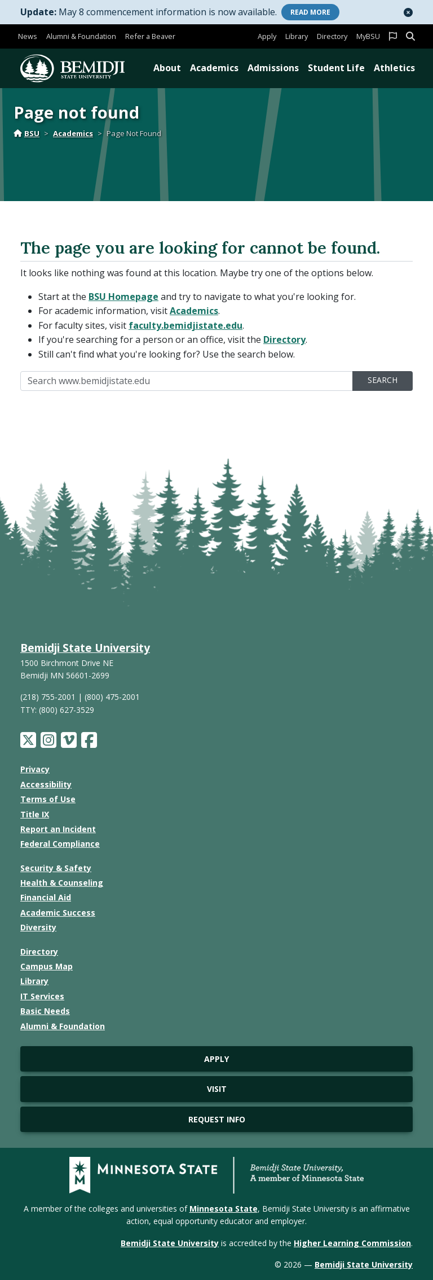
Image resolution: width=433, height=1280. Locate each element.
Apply (267, 36)
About (167, 68)
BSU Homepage (123, 296)
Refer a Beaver (150, 36)
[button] (408, 12)
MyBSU (368, 36)
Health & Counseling (61, 882)
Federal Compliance (60, 843)
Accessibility (46, 784)
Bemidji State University (85, 647)
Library (296, 36)
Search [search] (382, 380)
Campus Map (46, 966)
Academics (214, 68)
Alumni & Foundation (81, 36)
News (27, 36)
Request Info (216, 1119)
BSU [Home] (26, 133)
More (310, 12)
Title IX (34, 814)
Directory (332, 36)
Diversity (38, 927)
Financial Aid (45, 897)
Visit (217, 1088)
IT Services (42, 996)
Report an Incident (58, 829)
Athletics (394, 68)
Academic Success (57, 912)
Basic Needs (45, 1010)
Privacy (35, 769)
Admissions (273, 68)
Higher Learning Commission (352, 1243)
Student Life (336, 68)
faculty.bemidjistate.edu (185, 325)
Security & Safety (55, 868)
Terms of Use (48, 799)
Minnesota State (223, 1208)
